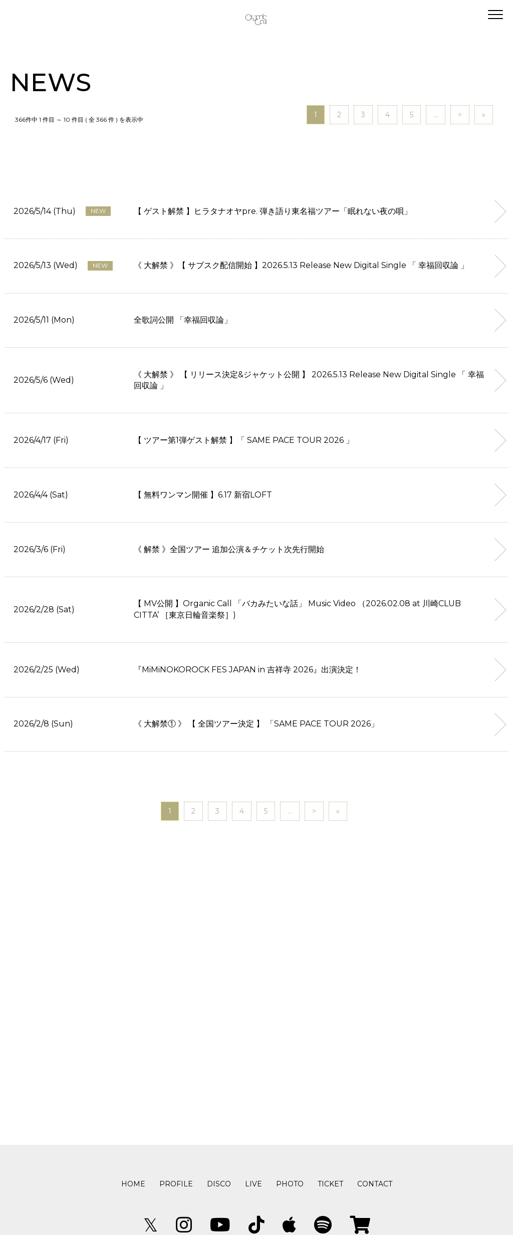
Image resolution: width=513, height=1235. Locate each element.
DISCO (219, 1183)
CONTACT (374, 1183)
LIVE (253, 1183)
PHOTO (290, 1183)
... (435, 114)
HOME (133, 1183)
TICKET (330, 1183)
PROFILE (176, 1183)
